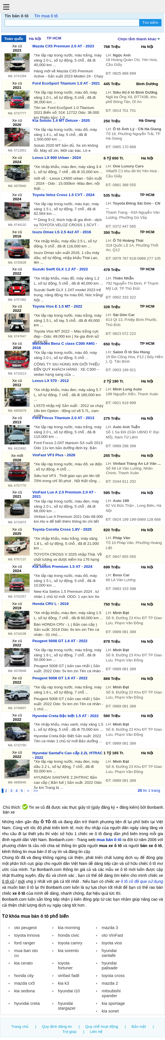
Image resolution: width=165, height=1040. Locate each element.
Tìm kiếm (150, 22)
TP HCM (54, 38)
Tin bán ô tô (17, 15)
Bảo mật (138, 1026)
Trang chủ (20, 1026)
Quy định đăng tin (57, 1026)
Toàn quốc (13, 39)
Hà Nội (35, 39)
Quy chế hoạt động (101, 1026)
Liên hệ (96, 1032)
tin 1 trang (149, 790)
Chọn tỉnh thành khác (139, 38)
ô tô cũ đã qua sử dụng (142, 881)
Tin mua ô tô (46, 15)
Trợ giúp (69, 1032)
